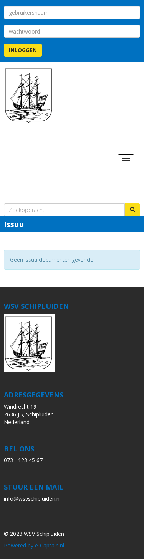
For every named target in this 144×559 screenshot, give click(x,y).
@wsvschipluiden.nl (32, 498)
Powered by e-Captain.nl (34, 545)
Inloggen (23, 50)
